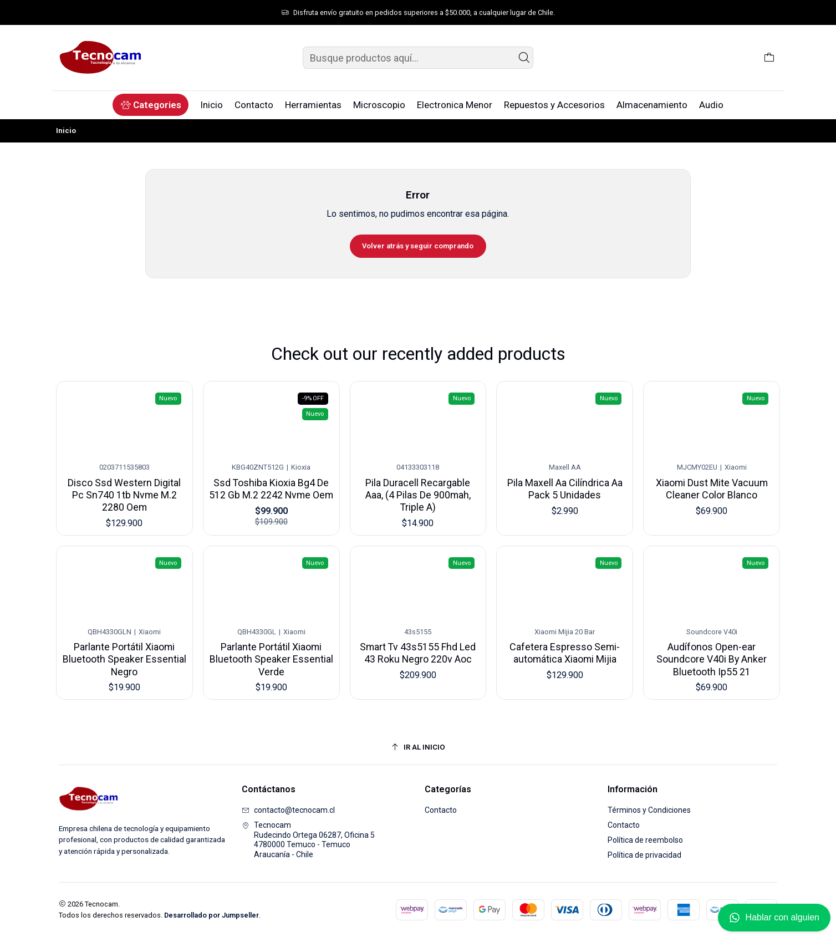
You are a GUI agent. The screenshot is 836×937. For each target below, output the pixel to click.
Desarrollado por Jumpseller (211, 915)
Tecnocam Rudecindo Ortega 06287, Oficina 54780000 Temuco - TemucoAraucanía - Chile (308, 840)
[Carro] (769, 57)
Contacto (441, 810)
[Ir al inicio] (418, 747)
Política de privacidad (644, 855)
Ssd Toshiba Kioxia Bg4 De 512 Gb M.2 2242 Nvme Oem (271, 477)
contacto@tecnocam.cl (288, 810)
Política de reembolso (645, 840)
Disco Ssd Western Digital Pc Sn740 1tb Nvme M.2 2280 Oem (124, 485)
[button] (150, 105)
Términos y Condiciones (649, 810)
